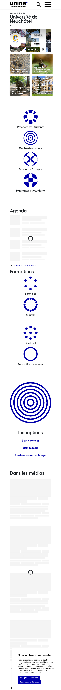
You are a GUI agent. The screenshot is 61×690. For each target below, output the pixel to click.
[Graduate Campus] (30, 160)
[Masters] (30, 305)
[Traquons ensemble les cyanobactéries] (20, 64)
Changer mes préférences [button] (29, 682)
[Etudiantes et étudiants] (30, 181)
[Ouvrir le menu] (48, 4)
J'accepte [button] (23, 678)
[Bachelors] (30, 284)
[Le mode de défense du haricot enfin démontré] (42, 64)
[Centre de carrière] (30, 139)
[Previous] (16, 42)
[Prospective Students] (30, 118)
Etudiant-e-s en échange (30, 455)
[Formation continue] (30, 355)
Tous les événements (25, 265)
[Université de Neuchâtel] (19, 4)
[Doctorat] (30, 334)
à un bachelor (30, 440)
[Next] (44, 42)
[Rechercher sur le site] (39, 4)
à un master (30, 447)
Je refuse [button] (34, 678)
